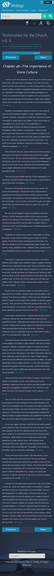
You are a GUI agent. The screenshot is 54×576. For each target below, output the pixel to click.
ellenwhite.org (7, 10)
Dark (48, 2)
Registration (43, 10)
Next (43, 57)
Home (4, 46)
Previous (11, 57)
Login (34, 10)
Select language (22, 10)
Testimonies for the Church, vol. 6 (25, 46)
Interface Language (26, 551)
